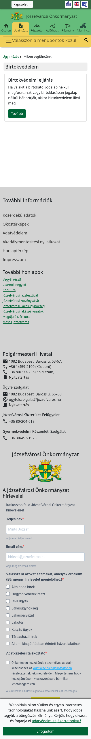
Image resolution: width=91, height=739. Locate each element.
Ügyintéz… (20, 27)
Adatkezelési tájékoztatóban (52, 668)
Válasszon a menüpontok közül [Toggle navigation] (41, 40)
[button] (86, 40)
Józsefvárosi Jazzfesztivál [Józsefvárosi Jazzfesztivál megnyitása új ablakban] (20, 295)
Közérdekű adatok (19, 215)
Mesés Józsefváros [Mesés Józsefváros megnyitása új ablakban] (16, 322)
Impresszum (14, 259)
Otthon (6, 27)
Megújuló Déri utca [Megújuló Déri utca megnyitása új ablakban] (16, 316)
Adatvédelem (15, 233)
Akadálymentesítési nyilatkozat (31, 241)
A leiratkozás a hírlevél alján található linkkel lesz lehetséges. (42, 691)
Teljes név (14, 519)
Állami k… (83, 27)
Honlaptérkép (15, 250)
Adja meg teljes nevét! (19, 538)
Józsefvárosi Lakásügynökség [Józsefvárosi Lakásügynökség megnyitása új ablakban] (24, 306)
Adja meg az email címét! (21, 566)
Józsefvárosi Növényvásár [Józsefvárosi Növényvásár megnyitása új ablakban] (21, 301)
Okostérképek (16, 224)
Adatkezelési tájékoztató (25, 653)
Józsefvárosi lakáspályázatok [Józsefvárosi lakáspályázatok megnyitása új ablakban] (23, 311)
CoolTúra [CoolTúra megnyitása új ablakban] (9, 290)
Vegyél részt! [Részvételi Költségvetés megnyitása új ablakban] (12, 279)
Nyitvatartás (19, 377)
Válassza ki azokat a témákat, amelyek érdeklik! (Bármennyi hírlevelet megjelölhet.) (44, 577)
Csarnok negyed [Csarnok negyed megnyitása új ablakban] (14, 285)
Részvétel (37, 27)
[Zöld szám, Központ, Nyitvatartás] (22, 4)
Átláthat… (52, 27)
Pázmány (68, 27)
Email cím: (14, 546)
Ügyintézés (11, 56)
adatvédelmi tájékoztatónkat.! (56, 720)
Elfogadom (45, 731)
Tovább (17, 113)
